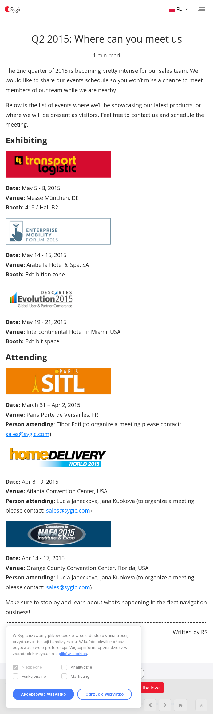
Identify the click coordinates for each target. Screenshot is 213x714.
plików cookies (73, 653)
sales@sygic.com (27, 434)
